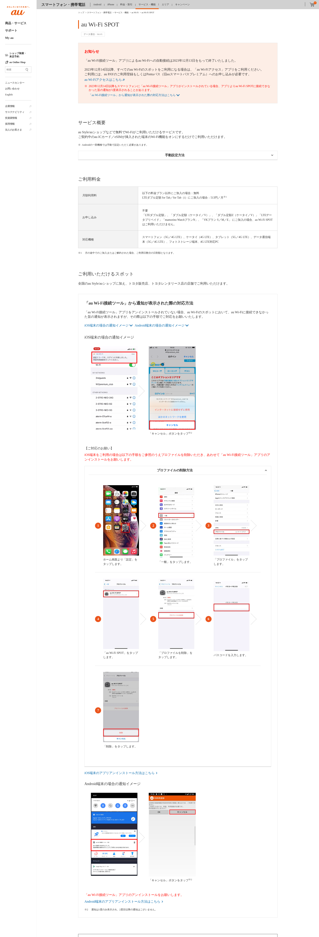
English (9, 94)
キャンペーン (182, 4)
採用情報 (10, 123)
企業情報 (10, 106)
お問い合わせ (12, 88)
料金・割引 (126, 4)
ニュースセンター (14, 82)
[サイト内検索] (18, 69)
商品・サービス (15, 23)
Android (97, 4)
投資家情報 (11, 118)
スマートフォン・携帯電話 (63, 5)
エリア (165, 4)
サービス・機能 (147, 4)
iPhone (110, 4)
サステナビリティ (14, 112)
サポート (11, 30)
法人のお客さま (13, 129)
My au (9, 37)
